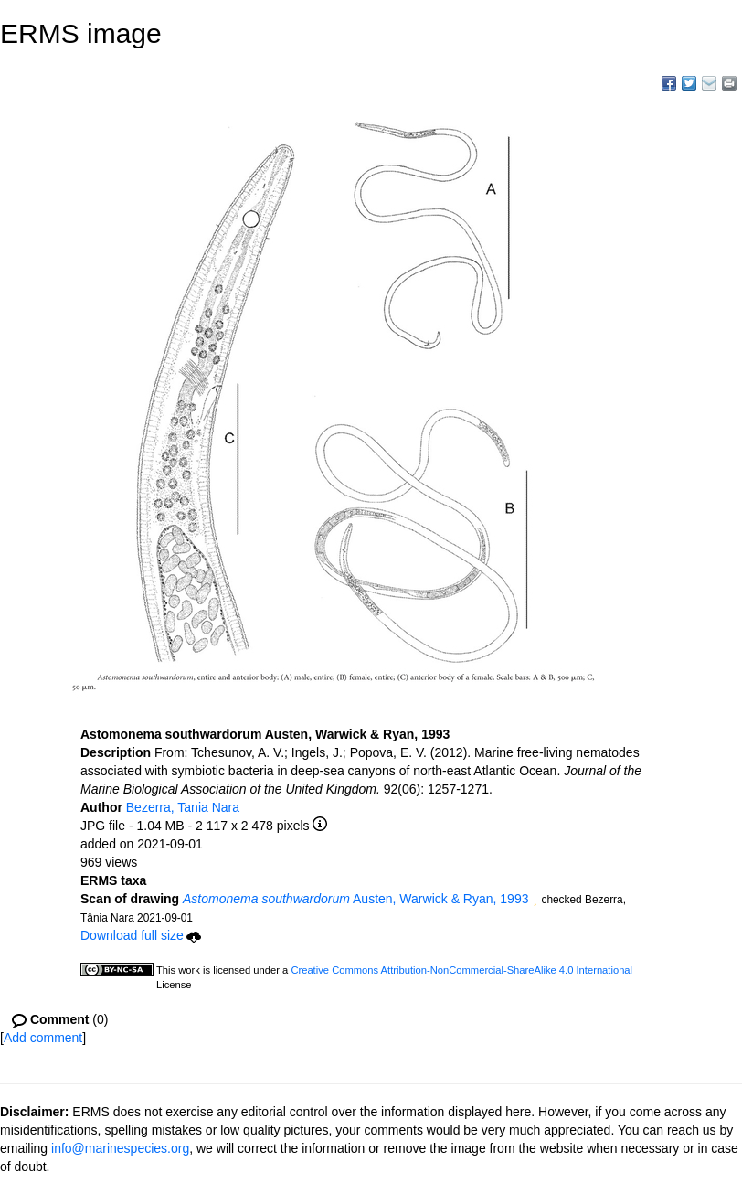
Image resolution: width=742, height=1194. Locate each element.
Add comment (43, 1037)
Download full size (140, 935)
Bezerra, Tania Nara (182, 807)
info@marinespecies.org (120, 1148)
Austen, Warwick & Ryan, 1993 (355, 898)
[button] (534, 900)
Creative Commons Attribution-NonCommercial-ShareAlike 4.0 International (461, 970)
